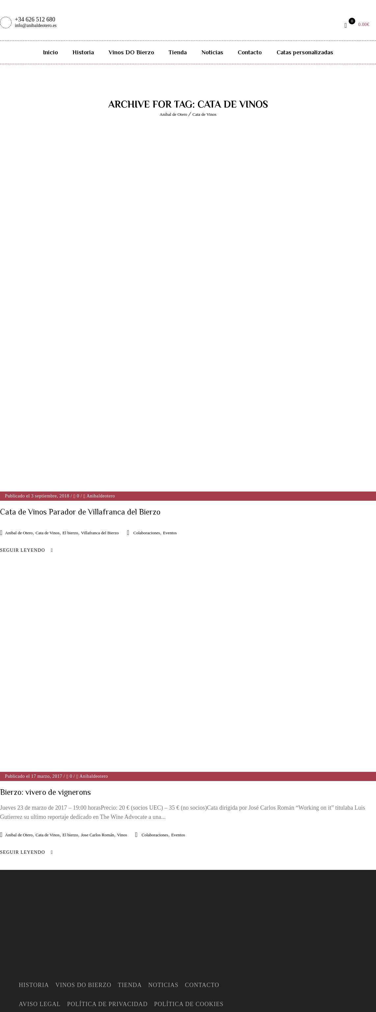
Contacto (250, 52)
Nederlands (83, 1007)
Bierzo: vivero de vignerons (45, 686)
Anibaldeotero (101, 495)
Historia (83, 52)
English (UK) (20, 1007)
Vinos (122, 729)
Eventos (170, 532)
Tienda (178, 52)
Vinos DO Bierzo (131, 52)
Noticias (212, 52)
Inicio (50, 52)
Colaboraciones (146, 532)
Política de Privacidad (107, 899)
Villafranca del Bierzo (100, 532)
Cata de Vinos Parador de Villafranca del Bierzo (80, 511)
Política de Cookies (189, 899)
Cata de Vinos (205, 114)
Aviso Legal (40, 899)
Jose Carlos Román (97, 729)
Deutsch (53, 1007)
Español (12, 998)
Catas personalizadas (305, 52)
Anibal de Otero (19, 532)
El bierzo (70, 532)
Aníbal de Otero (173, 114)
